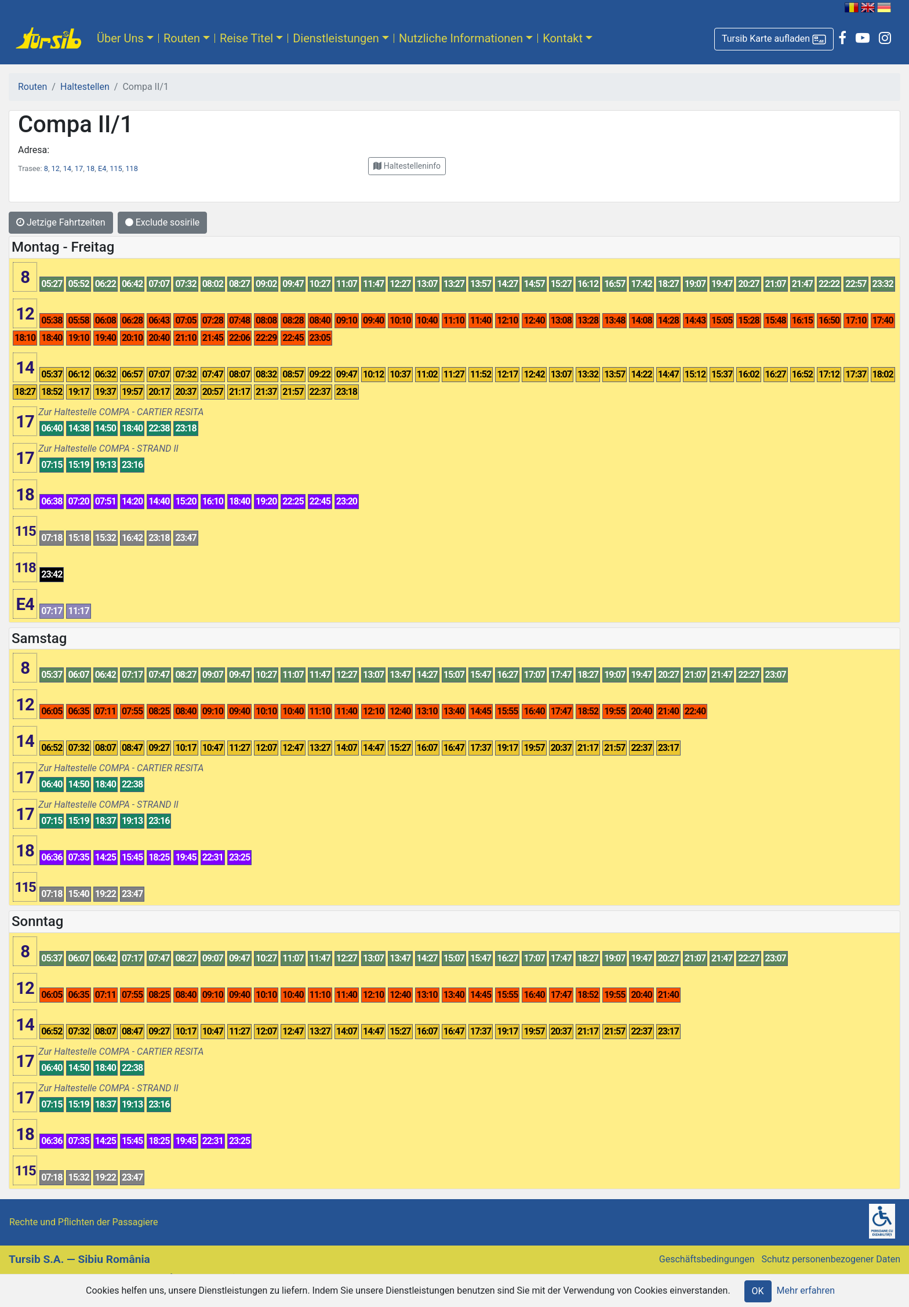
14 (67, 168)
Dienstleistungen (336, 38)
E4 (102, 168)
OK (758, 1291)
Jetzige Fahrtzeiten (61, 222)
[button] (774, 39)
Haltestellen (85, 86)
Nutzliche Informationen (461, 38)
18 (90, 168)
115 (116, 168)
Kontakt (563, 38)
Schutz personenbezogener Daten (831, 1259)
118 (131, 168)
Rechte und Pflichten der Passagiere (83, 1222)
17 (79, 168)
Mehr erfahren (806, 1290)
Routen (181, 38)
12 (56, 168)
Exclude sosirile (162, 222)
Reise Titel (246, 38)
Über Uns (120, 38)
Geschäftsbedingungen (707, 1259)
